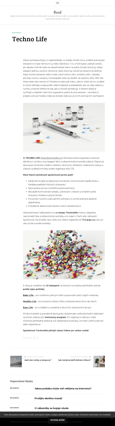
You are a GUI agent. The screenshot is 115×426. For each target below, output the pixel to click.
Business (16, 33)
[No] (112, 419)
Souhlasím (57, 420)
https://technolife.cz (51, 158)
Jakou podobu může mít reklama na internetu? (63, 388)
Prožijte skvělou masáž (48, 398)
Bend (57, 12)
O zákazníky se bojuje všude (52, 408)
